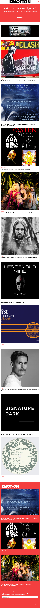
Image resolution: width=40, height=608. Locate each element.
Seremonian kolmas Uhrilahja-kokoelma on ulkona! (12, 478)
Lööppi (2, 79)
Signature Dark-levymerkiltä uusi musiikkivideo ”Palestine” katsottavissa (17, 434)
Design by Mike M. (36, 602)
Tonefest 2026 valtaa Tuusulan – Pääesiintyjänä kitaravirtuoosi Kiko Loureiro (18, 346)
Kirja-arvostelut (4, 167)
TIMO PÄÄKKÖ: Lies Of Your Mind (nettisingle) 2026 (12, 302)
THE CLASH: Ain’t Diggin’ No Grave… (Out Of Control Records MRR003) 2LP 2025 (18, 80)
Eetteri (2, 476)
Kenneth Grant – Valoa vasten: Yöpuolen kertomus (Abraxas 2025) (15, 169)
